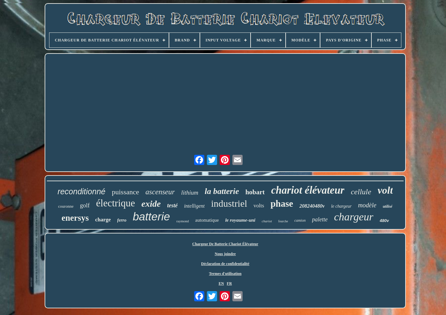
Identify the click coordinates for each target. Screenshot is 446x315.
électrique (115, 203)
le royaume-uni (240, 220)
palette (320, 219)
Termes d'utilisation (225, 273)
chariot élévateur (307, 190)
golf (85, 205)
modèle (367, 205)
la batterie (222, 191)
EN (221, 283)
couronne (65, 206)
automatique (207, 220)
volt (385, 190)
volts (258, 206)
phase (281, 203)
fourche (283, 221)
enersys (75, 218)
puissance (125, 192)
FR (229, 283)
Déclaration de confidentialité (225, 263)
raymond (182, 221)
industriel (229, 203)
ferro (122, 220)
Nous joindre (225, 254)
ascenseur (160, 192)
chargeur (353, 217)
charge (103, 220)
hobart (255, 192)
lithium (189, 192)
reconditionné (82, 191)
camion (299, 220)
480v (384, 220)
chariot (267, 221)
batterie (151, 216)
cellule (361, 192)
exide (151, 204)
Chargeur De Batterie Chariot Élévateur (225, 244)
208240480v (312, 206)
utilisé (387, 206)
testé (172, 205)
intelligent (194, 206)
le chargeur (341, 206)
